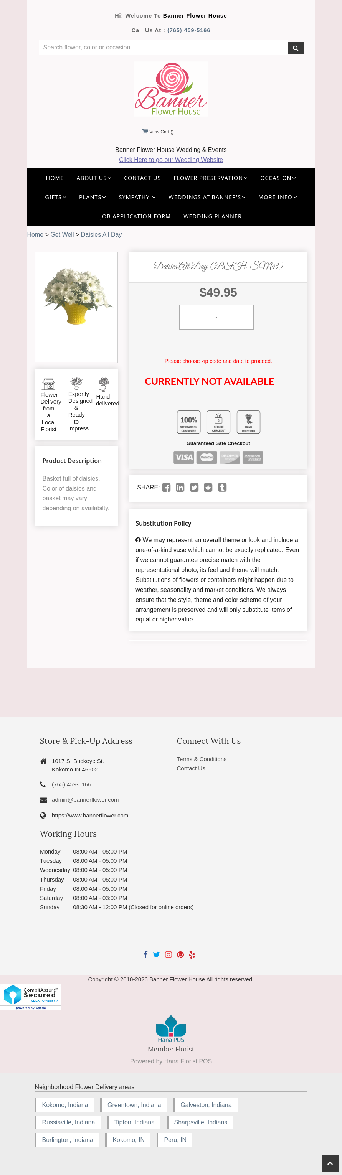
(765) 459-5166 (188, 30)
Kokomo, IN (128, 1140)
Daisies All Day (101, 234)
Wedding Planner (212, 216)
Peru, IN (175, 1140)
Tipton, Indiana (134, 1122)
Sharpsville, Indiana (201, 1122)
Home (55, 177)
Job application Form (135, 216)
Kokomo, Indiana (65, 1105)
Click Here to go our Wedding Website (171, 160)
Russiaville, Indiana (68, 1122)
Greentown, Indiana (134, 1105)
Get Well (62, 234)
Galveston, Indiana (205, 1105)
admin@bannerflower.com (85, 799)
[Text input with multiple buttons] (163, 47)
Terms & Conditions (201, 759)
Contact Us (142, 177)
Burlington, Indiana (67, 1140)
